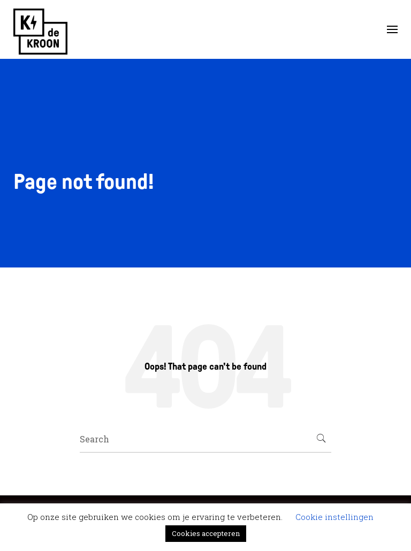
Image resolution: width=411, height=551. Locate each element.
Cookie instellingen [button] (334, 516)
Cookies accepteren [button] (206, 533)
